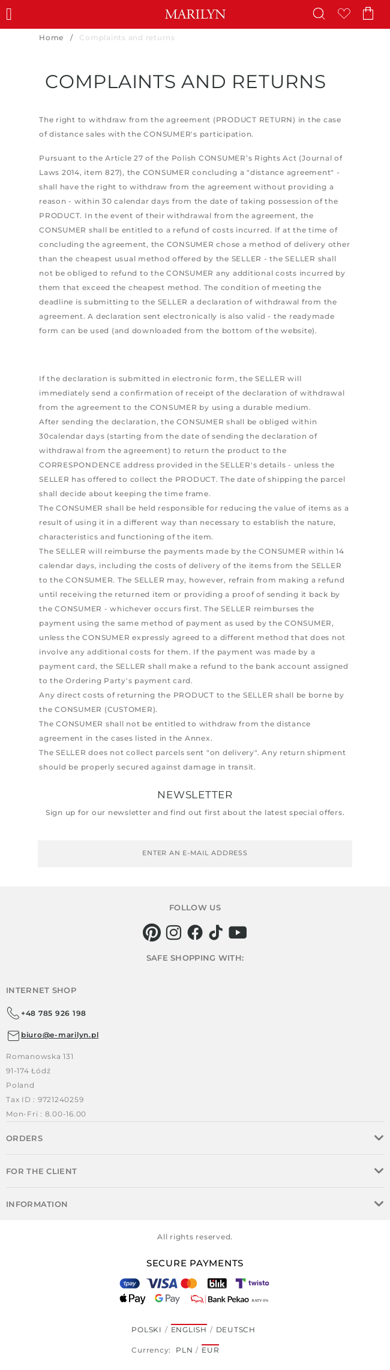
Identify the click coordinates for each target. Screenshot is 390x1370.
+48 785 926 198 (46, 1013)
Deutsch (236, 1329)
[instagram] (173, 933)
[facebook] (195, 933)
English (189, 1329)
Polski (146, 1329)
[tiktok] (216, 933)
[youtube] (238, 933)
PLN (184, 1349)
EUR (210, 1349)
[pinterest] (152, 933)
